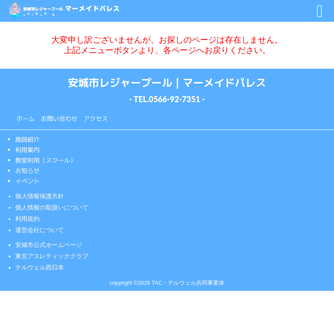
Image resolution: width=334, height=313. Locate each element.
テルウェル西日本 (39, 267)
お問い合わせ (59, 118)
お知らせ (27, 170)
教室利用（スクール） (45, 160)
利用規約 (27, 218)
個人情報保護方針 (39, 196)
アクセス (96, 118)
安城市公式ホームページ (48, 244)
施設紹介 (27, 139)
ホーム (26, 118)
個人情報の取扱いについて (51, 207)
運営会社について (39, 229)
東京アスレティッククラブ (51, 256)
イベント (27, 181)
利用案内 (27, 150)
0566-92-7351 (174, 99)
